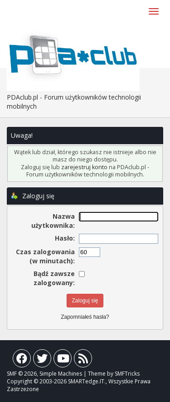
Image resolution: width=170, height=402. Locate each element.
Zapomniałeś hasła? (85, 317)
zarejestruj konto (84, 167)
